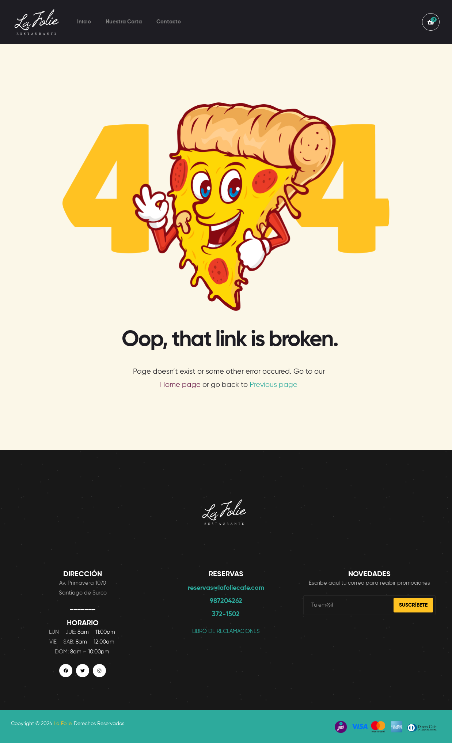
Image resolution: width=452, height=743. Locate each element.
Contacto (168, 21)
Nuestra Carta (124, 21)
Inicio (84, 21)
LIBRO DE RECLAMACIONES (226, 631)
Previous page (273, 385)
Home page (180, 385)
